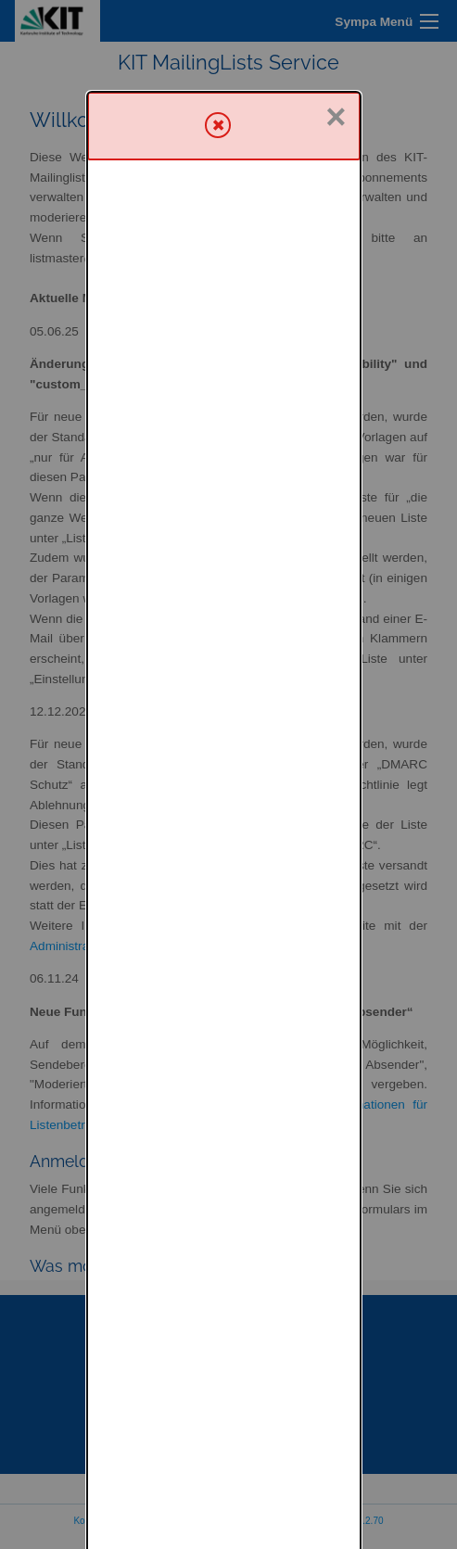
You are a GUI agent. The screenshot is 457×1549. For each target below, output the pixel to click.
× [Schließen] (335, 25)
